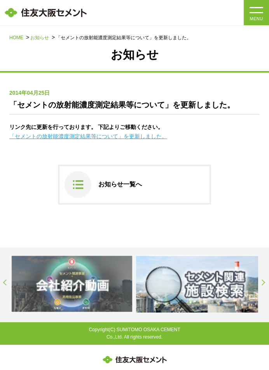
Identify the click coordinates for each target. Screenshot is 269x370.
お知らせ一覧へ (120, 184)
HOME (16, 37)
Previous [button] (5, 282)
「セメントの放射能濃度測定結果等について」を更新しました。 (88, 136)
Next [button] (263, 282)
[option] (72, 284)
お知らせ (39, 37)
